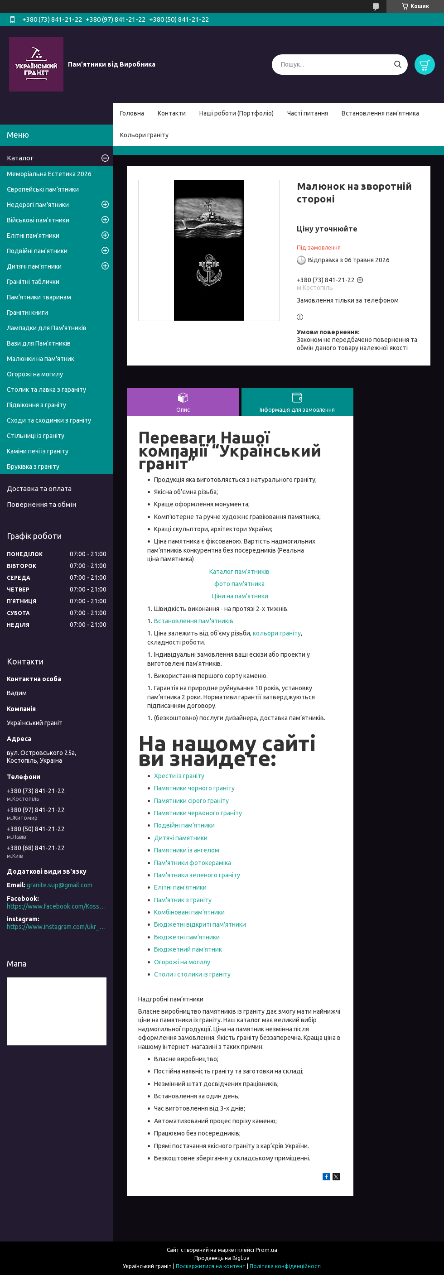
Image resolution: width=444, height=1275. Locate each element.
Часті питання (307, 113)
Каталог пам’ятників (239, 571)
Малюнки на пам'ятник (40, 358)
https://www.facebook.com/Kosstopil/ (56, 906)
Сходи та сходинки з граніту (49, 420)
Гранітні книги (27, 312)
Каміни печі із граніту (37, 451)
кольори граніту (277, 633)
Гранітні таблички (33, 281)
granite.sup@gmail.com (59, 885)
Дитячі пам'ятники (34, 266)
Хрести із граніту (179, 775)
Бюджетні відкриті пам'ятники (200, 924)
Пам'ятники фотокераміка (192, 862)
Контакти (172, 113)
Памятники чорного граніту (194, 788)
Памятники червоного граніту (198, 813)
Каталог (20, 158)
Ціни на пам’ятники (240, 596)
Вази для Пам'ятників (39, 343)
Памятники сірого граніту (192, 800)
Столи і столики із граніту (192, 974)
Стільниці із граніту (35, 435)
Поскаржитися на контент (211, 1266)
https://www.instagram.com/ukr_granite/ (56, 926)
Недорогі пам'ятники (38, 204)
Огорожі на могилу (182, 962)
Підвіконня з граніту (36, 405)
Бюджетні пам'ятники (187, 937)
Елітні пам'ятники (181, 887)
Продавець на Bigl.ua (222, 1258)
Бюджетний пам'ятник (188, 949)
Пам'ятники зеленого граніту (197, 875)
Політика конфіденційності (286, 1266)
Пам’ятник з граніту (183, 900)
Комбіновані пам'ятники (190, 912)
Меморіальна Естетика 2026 (49, 174)
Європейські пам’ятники (43, 189)
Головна (132, 113)
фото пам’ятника (239, 583)
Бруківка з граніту (33, 466)
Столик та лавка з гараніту (46, 389)
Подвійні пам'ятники (37, 251)
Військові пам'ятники (38, 220)
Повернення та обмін (41, 504)
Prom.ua (266, 1250)
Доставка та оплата (39, 488)
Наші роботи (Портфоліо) (236, 113)
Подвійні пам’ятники (184, 825)
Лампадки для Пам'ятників (47, 328)
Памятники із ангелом (186, 850)
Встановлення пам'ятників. (194, 621)
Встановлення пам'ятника (380, 113)
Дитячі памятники (181, 838)
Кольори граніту (144, 135)
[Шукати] (397, 64)
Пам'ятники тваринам (39, 297)
